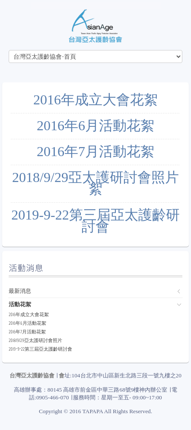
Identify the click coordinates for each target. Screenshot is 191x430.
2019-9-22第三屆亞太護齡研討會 (95, 220)
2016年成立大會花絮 (95, 99)
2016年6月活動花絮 (95, 125)
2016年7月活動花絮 (95, 151)
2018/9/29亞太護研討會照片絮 (95, 183)
